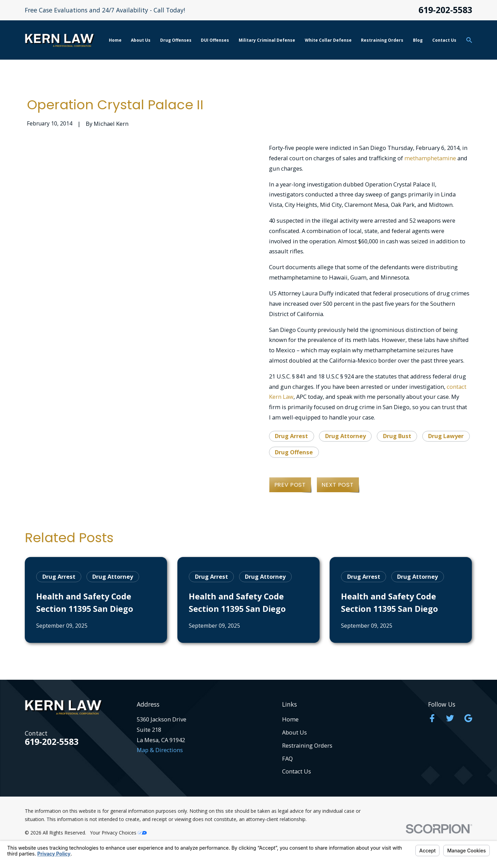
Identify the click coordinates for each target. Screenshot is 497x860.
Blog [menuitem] (418, 40)
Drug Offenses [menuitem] (175, 40)
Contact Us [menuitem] (444, 40)
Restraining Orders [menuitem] (382, 40)
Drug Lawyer (446, 436)
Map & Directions (160, 750)
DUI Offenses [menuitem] (215, 40)
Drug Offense (294, 452)
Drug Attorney (345, 436)
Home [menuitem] (115, 40)
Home (290, 719)
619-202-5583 (445, 10)
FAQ (287, 758)
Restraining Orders (307, 745)
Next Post (337, 485)
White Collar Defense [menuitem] (328, 40)
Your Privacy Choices (118, 832)
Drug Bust (397, 436)
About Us (294, 732)
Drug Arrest (291, 436)
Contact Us (296, 771)
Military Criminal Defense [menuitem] (267, 40)
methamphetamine (430, 158)
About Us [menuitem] (141, 40)
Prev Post (290, 485)
